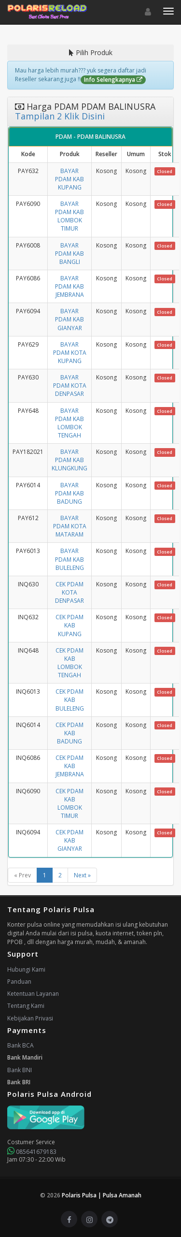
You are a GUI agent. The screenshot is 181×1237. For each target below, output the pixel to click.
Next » (82, 875)
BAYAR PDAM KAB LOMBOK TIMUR (69, 216)
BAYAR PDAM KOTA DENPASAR (69, 385)
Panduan (19, 981)
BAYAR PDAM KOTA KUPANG (69, 352)
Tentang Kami (25, 1006)
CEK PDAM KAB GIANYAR (70, 840)
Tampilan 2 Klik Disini (60, 116)
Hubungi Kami (26, 969)
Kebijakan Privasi (30, 1018)
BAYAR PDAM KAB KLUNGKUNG (69, 460)
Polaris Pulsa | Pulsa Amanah (101, 1195)
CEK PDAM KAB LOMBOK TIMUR (70, 803)
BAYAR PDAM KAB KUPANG (69, 179)
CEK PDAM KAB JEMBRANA (70, 766)
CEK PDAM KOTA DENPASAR (69, 592)
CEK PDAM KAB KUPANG (70, 625)
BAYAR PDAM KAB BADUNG (69, 493)
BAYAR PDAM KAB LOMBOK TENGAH (69, 423)
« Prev (22, 875)
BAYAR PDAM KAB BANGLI (69, 253)
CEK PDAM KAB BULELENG (70, 699)
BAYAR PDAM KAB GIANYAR (69, 319)
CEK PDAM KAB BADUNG (70, 733)
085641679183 (31, 1152)
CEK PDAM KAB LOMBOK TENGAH (70, 662)
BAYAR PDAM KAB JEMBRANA (69, 286)
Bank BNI (19, 1070)
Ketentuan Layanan (33, 994)
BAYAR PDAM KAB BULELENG (69, 559)
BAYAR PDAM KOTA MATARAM (69, 526)
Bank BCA (20, 1045)
